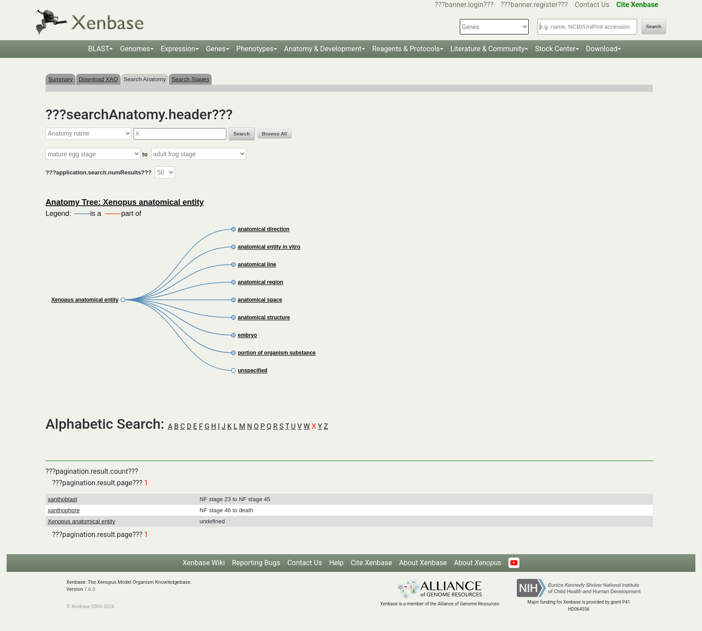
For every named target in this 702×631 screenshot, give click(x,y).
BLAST (98, 49)
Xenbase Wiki (204, 563)
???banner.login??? (464, 4)
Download (602, 49)
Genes (216, 49)
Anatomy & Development (323, 49)
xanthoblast (62, 499)
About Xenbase (423, 563)
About (477, 563)
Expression (178, 49)
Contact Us (592, 4)
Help (336, 563)
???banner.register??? (534, 4)
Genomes (135, 49)
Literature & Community (487, 49)
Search (653, 27)
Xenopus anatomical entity (81, 521)
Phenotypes (255, 49)
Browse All (274, 133)
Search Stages (190, 79)
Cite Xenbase (371, 563)
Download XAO (98, 79)
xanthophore (64, 510)
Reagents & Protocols (406, 49)
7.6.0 (89, 589)
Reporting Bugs (256, 563)
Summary (60, 79)
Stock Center (555, 49)
